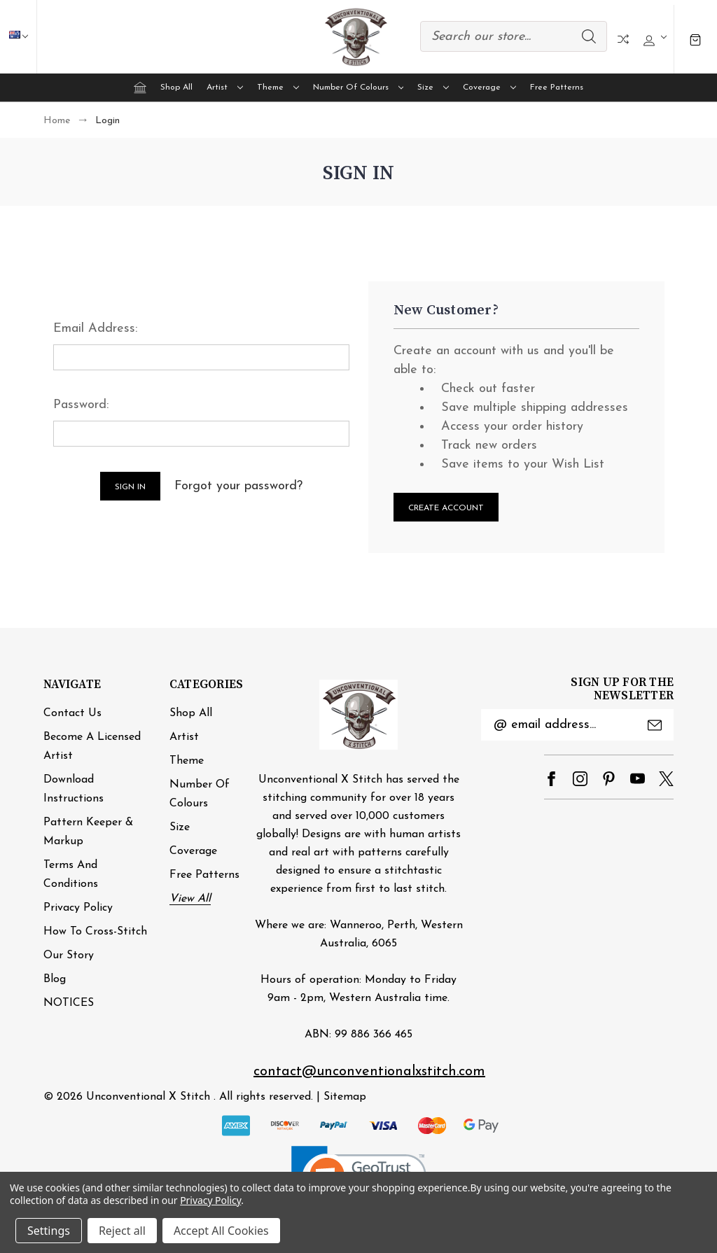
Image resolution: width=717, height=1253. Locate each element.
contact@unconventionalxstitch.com (369, 1072)
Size (433, 87)
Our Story (68, 955)
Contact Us (72, 713)
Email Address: (95, 328)
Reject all (122, 1230)
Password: (81, 405)
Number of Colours (358, 87)
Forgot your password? (238, 486)
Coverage (489, 87)
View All (190, 898)
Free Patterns (556, 87)
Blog (54, 979)
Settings (48, 1230)
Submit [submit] (654, 725)
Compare (623, 39)
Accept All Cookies (221, 1230)
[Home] (140, 87)
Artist (225, 87)
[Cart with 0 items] (695, 39)
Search (589, 36)
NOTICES (68, 1003)
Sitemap (344, 1096)
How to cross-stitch (95, 931)
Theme (278, 87)
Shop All (176, 87)
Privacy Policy (78, 907)
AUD (25, 36)
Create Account (446, 508)
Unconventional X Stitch (148, 1096)
